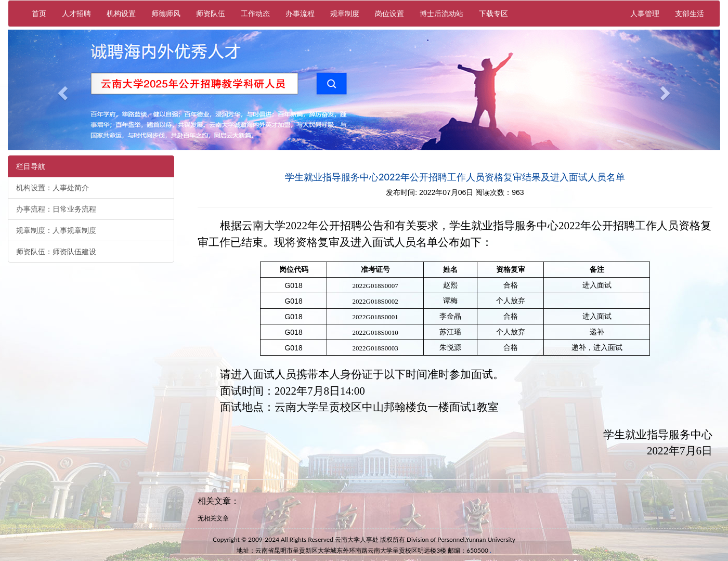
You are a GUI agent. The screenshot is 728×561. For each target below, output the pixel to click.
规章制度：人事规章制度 (56, 230)
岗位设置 (389, 13)
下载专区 (493, 13)
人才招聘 (76, 13)
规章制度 (344, 13)
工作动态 (255, 13)
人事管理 (648, 13)
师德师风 (165, 13)
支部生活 (689, 13)
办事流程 (300, 13)
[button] (61, 90)
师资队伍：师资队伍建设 (56, 251)
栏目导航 (30, 166)
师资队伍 (210, 13)
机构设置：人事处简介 (52, 188)
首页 (39, 13)
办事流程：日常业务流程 (56, 209)
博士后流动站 (441, 13)
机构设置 (121, 13)
